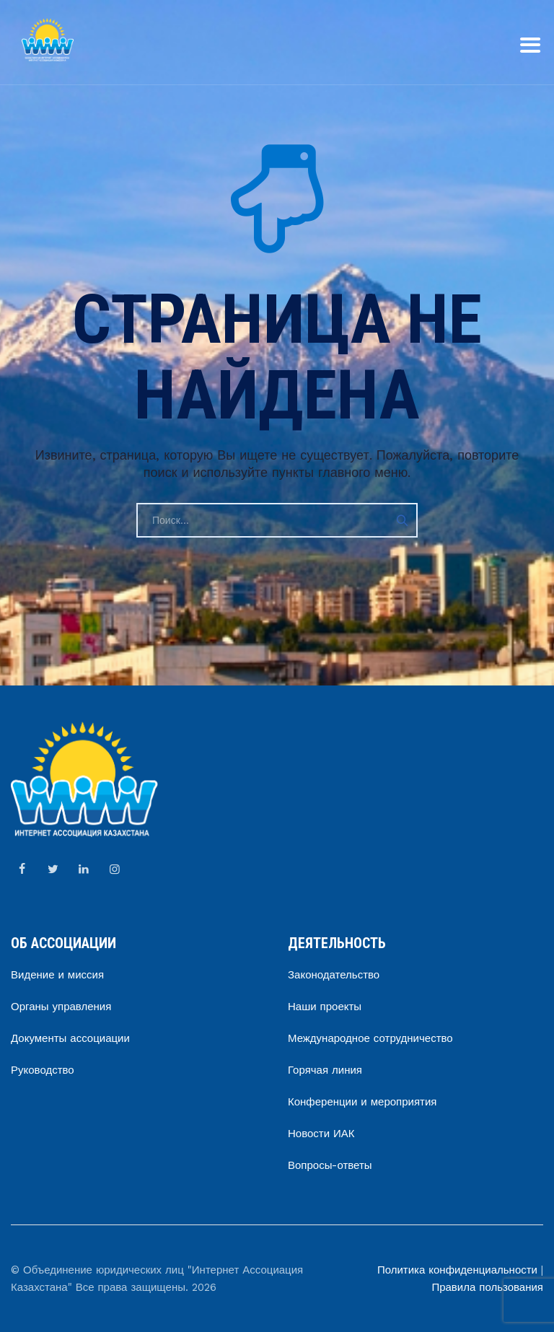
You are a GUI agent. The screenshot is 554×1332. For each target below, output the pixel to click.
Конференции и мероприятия (362, 1101)
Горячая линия (325, 1070)
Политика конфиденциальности (457, 1269)
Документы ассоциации (70, 1038)
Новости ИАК (321, 1133)
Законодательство (333, 974)
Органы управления (61, 1006)
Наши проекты (324, 1006)
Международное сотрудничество (370, 1038)
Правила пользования (487, 1287)
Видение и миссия (57, 974)
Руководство (42, 1070)
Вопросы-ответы (330, 1165)
